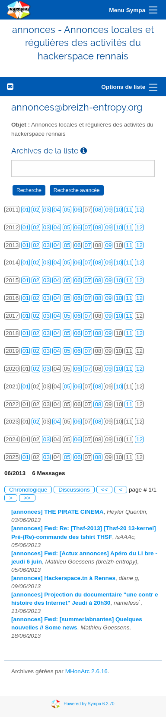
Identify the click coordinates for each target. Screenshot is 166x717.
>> (27, 498)
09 (108, 209)
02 (36, 209)
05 (67, 209)
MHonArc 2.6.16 (86, 671)
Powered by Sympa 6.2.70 (89, 703)
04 (57, 209)
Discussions (74, 489)
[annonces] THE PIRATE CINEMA (57, 511)
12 (139, 209)
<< (104, 489)
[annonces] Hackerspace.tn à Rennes (63, 578)
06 (77, 209)
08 (98, 209)
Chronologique (28, 489)
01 (25, 209)
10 (118, 209)
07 (87, 227)
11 (129, 209)
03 (46, 209)
